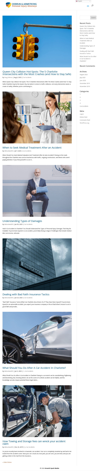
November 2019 (85, 86)
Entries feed (83, 117)
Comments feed (85, 120)
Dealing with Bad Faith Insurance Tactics (26, 294)
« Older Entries (7, 462)
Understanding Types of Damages (22, 221)
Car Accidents (27, 77)
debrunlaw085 (8, 151)
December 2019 (85, 83)
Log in (82, 114)
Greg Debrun (8, 77)
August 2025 (84, 74)
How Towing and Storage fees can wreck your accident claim (34, 442)
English (79, 1)
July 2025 (82, 77)
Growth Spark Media (52, 468)
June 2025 (83, 80)
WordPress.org (84, 123)
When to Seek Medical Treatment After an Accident (32, 147)
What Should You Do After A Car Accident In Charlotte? (34, 368)
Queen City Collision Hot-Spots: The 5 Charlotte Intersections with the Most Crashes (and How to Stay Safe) (37, 73)
